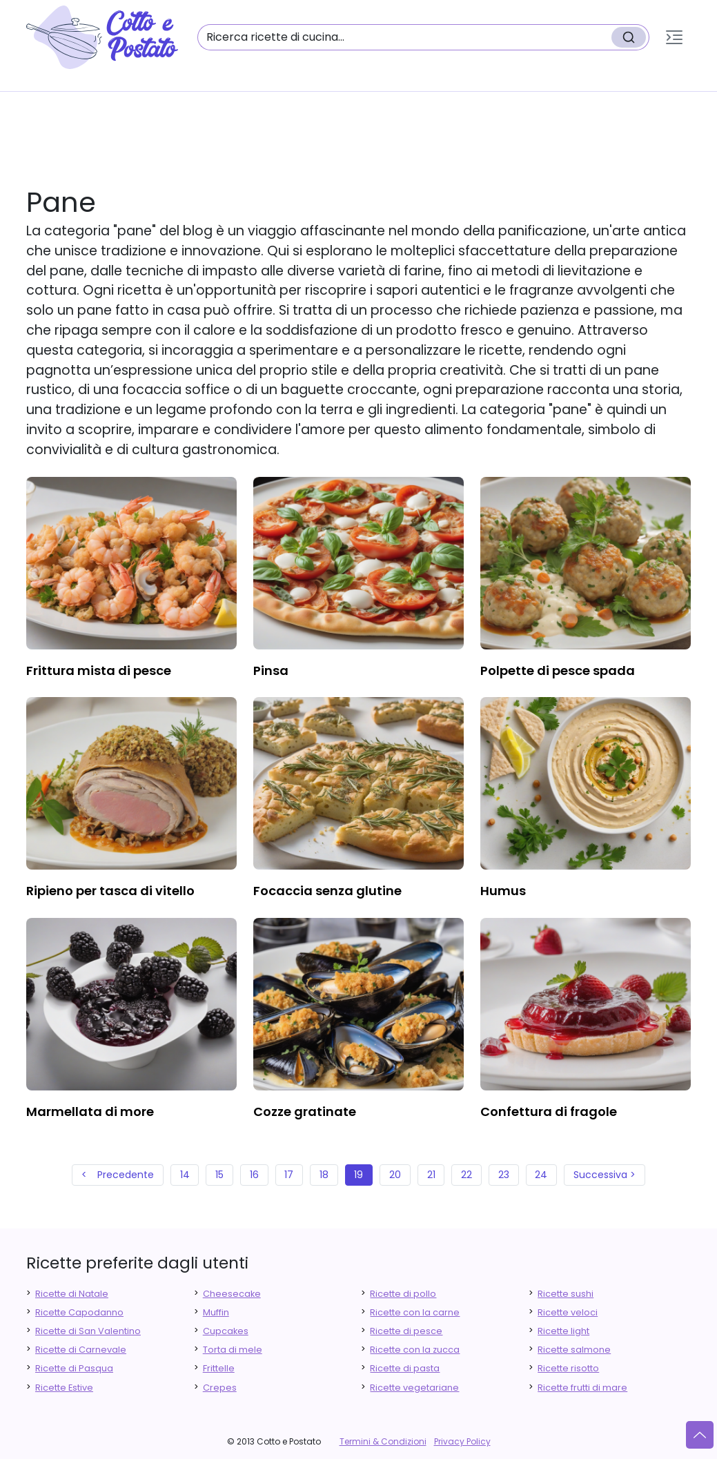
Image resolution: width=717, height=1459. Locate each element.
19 (358, 1175)
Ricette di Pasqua (74, 1368)
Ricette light (563, 1331)
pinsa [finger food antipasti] (270, 670)
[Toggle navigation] (674, 37)
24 (541, 1175)
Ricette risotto (568, 1368)
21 (431, 1175)
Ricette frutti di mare (582, 1387)
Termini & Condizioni (383, 1441)
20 (395, 1175)
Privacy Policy (462, 1441)
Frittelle (219, 1368)
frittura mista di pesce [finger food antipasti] (98, 670)
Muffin (216, 1312)
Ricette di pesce (406, 1331)
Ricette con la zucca (415, 1349)
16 (254, 1175)
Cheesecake (232, 1294)
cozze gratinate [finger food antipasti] (304, 1111)
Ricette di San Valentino (88, 1331)
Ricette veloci (568, 1312)
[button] (674, 37)
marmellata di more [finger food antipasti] (90, 1111)
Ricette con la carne (415, 1312)
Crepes (220, 1387)
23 (503, 1175)
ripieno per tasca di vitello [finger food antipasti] (110, 890)
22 (466, 1175)
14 (185, 1175)
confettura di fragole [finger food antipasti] (548, 1111)
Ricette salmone (574, 1349)
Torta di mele (232, 1349)
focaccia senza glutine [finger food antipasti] (327, 890)
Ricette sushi (565, 1294)
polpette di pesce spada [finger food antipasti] (557, 670)
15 (219, 1175)
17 (288, 1175)
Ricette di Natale (71, 1294)
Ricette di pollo (403, 1294)
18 (324, 1175)
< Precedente (117, 1175)
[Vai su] (700, 1435)
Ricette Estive (64, 1387)
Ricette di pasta (405, 1368)
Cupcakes (225, 1331)
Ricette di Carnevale (80, 1349)
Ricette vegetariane (414, 1387)
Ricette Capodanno (79, 1312)
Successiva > (604, 1175)
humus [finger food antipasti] (503, 890)
